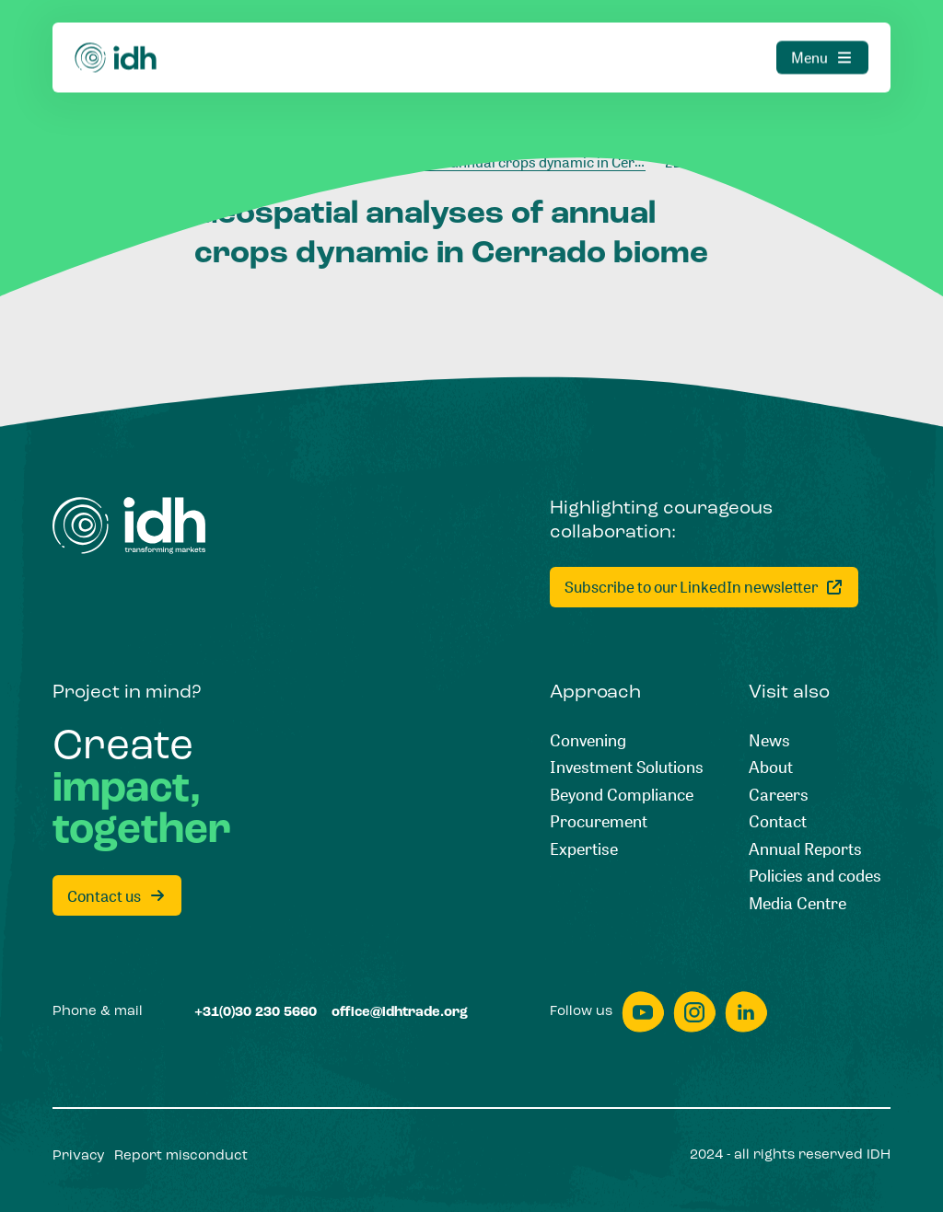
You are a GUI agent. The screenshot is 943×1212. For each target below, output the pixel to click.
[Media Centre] (797, 904)
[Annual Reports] (805, 849)
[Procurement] (598, 822)
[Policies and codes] (815, 876)
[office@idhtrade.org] (400, 1012)
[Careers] (779, 795)
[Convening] (588, 741)
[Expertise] (584, 849)
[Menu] (822, 34)
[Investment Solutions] (627, 767)
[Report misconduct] (181, 1156)
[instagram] (694, 1011)
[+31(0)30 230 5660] (255, 1012)
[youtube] (643, 1011)
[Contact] (778, 822)
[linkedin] (746, 1011)
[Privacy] (78, 1156)
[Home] (116, 34)
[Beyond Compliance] (621, 795)
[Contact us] (116, 895)
